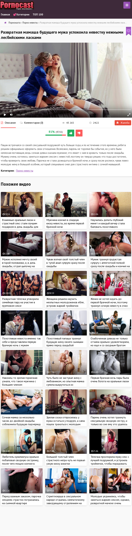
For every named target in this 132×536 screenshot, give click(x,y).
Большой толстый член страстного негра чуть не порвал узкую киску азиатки (65, 460)
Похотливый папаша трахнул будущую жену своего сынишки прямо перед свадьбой (64, 342)
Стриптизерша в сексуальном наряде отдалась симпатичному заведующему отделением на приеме (65, 501)
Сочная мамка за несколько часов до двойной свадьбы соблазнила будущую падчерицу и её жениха (21, 422)
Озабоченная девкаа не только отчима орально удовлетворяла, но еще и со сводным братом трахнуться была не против (110, 343)
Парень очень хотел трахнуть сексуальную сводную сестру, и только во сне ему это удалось (109, 421)
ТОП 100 (38, 14)
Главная (5, 14)
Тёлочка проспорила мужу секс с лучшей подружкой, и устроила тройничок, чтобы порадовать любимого (110, 462)
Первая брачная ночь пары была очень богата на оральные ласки (110, 379)
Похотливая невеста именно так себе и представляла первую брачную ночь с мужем (21, 342)
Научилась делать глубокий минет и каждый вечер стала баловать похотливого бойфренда (108, 225)
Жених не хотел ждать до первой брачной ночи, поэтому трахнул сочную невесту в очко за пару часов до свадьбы (109, 304)
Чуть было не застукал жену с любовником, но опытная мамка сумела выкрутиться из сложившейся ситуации (65, 383)
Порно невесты (24, 170)
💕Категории (21, 14)
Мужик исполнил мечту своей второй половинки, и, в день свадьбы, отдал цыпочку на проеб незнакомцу (19, 264)
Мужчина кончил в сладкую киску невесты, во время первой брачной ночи (65, 223)
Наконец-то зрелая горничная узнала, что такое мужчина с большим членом (19, 381)
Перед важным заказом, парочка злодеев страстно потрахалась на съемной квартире (21, 500)
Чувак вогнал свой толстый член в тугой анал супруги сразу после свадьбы (65, 263)
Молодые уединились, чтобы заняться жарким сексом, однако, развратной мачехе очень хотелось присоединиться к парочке (110, 503)
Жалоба (122, 122)
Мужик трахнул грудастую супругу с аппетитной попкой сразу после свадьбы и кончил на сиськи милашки (110, 264)
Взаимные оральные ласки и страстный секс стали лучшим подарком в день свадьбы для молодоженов (20, 225)
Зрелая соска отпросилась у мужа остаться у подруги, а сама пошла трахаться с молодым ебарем (65, 422)
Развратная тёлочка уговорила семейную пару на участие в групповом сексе (20, 302)
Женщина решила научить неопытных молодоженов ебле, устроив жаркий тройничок (65, 302)
